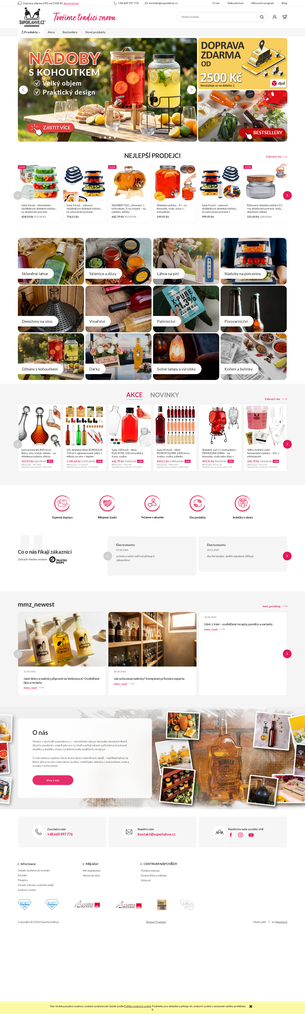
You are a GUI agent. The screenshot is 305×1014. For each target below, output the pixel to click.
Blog (284, 3)
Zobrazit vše (276, 156)
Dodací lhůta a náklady (154, 875)
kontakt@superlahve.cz (161, 3)
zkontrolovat (71, 3)
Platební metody (150, 870)
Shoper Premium (156, 922)
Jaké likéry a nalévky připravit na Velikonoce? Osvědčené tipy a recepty (61, 680)
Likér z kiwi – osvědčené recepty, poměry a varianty (238, 624)
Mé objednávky (92, 870)
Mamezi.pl (281, 922)
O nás (216, 3)
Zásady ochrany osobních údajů (36, 885)
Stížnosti (146, 880)
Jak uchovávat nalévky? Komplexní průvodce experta (149, 678)
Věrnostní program (262, 3)
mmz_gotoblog (275, 606)
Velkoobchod (235, 3)
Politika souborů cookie (137, 1006)
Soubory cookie (27, 889)
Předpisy (23, 880)
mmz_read (34, 687)
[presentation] (23, 89)
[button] (100, 138)
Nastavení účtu (91, 875)
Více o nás (52, 780)
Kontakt (22, 875)
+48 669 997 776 (126, 3)
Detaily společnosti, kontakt (34, 870)
